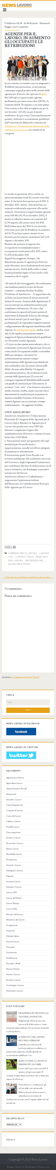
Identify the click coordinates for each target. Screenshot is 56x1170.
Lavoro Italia (25, 557)
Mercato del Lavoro (14, 914)
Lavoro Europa (12, 903)
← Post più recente (12, 577)
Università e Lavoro (14, 991)
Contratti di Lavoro (14, 810)
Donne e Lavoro (13, 838)
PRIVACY (10, 1140)
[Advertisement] (30, 167)
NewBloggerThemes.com (37, 1167)
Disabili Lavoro (13, 827)
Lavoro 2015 (11, 892)
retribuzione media (26, 329)
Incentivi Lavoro (13, 881)
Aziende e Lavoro (14, 799)
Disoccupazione (13, 832)
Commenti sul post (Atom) (25, 677)
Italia (44, 94)
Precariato (10, 947)
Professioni (11, 952)
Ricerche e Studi (19, 564)
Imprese (10, 876)
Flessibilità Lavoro (14, 854)
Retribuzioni (34, 560)
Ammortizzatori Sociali (16, 788)
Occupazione (12, 925)
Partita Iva (10, 931)
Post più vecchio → (43, 577)
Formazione (11, 860)
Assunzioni (11, 794)
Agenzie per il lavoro (22, 553)
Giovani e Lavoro (13, 865)
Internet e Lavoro (14, 887)
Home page (28, 577)
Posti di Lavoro (12, 942)
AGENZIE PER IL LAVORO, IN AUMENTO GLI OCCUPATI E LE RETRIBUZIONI (27, 40)
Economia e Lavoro (14, 843)
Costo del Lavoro (13, 816)
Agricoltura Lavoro (14, 783)
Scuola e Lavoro (13, 974)
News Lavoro (40, 1160)
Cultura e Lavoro (13, 821)
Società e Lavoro (13, 980)
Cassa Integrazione (14, 805)
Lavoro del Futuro (14, 898)
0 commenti (22, 26)
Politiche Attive (12, 936)
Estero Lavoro (12, 849)
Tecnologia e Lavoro (15, 985)
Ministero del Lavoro (15, 920)
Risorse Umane (13, 969)
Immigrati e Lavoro (14, 870)
